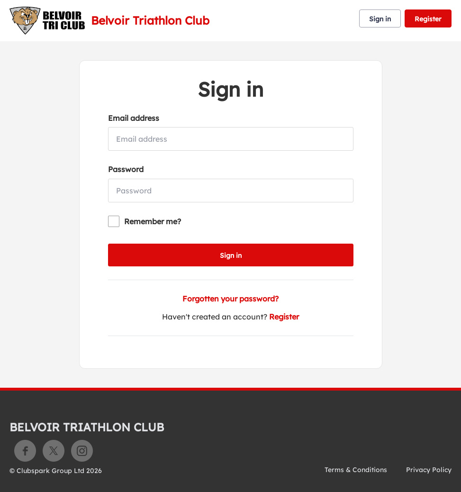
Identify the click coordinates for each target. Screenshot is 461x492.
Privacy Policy (429, 469)
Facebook (25, 451)
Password (126, 169)
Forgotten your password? (230, 298)
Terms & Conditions (356, 469)
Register (428, 19)
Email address (133, 118)
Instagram (82, 451)
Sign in (380, 19)
